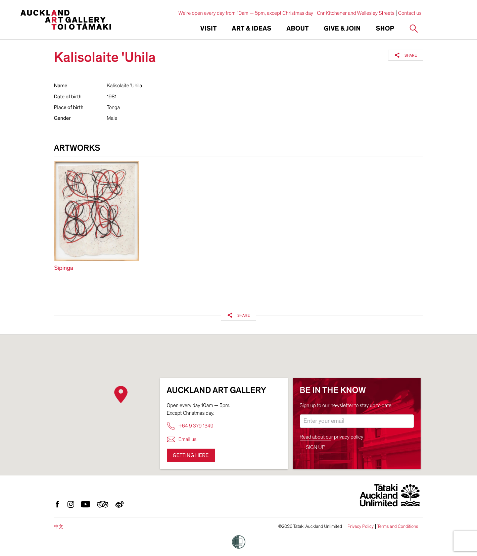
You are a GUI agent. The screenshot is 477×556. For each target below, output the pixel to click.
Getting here (191, 455)
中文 (58, 526)
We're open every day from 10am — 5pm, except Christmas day (245, 13)
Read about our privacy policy (332, 437)
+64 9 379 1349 (190, 426)
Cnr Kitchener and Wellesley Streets (355, 13)
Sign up (315, 447)
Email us (182, 439)
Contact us (410, 13)
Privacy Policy (360, 526)
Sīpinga (64, 268)
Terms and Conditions (397, 526)
